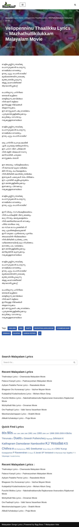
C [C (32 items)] (12, 439)
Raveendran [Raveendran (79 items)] (21, 452)
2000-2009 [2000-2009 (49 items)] (59, 433)
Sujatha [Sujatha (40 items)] (70, 453)
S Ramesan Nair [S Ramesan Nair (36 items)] (60, 453)
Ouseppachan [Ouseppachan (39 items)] (7, 453)
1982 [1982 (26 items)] (14, 433)
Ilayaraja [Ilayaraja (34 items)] (49, 439)
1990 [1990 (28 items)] (26, 433)
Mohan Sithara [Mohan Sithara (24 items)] (47, 449)
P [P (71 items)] (13, 452)
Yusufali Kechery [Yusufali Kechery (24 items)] (15, 456)
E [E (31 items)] (22, 439)
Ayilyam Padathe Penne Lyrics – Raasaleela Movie (23, 385)
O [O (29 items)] (54, 449)
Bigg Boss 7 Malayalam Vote (47, 525)
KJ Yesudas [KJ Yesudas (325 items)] (54, 443)
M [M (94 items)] (13, 448)
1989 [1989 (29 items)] (22, 433)
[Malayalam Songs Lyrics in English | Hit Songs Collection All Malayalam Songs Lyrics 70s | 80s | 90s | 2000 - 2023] (9, 5)
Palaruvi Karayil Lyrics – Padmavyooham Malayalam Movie (27, 381)
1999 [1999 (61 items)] (52, 433)
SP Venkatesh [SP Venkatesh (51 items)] (48, 453)
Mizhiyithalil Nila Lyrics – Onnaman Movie (19, 405)
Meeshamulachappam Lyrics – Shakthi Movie (21, 414)
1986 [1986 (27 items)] (18, 433)
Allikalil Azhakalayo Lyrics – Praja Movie (19, 418)
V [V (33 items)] (75, 453)
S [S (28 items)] (28, 453)
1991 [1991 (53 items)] (30, 433)
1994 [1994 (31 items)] (44, 433)
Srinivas (6, 333)
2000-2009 (12, 328)
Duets (28, 328)
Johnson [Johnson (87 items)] (57, 438)
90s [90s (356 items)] (10, 433)
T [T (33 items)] (73, 453)
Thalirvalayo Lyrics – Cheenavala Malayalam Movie (23, 377)
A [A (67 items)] (65, 433)
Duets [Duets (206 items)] (18, 438)
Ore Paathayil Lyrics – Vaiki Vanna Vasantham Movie (24, 410)
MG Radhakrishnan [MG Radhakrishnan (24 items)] (20, 449)
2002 (21, 328)
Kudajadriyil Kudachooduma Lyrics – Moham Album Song (26, 394)
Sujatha (16, 333)
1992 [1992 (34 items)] (34, 433)
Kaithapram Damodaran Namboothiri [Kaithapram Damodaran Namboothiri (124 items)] (23, 443)
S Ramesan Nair (63, 328)
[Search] (75, 5)
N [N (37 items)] (52, 449)
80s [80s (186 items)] (4, 433)
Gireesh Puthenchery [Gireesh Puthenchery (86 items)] (35, 438)
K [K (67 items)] (63, 438)
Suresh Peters (30, 333)
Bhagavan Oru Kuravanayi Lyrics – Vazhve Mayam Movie (26, 389)
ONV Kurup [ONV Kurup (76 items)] (61, 448)
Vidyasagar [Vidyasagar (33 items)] (6, 456)
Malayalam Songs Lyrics (12, 525)
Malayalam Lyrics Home (14, 18)
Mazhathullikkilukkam (43, 328)
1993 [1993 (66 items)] (39, 433)
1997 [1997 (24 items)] (47, 433)
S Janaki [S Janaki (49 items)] (37, 453)
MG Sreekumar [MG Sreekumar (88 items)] (34, 448)
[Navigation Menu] (22, 5)
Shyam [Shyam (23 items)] (31, 453)
